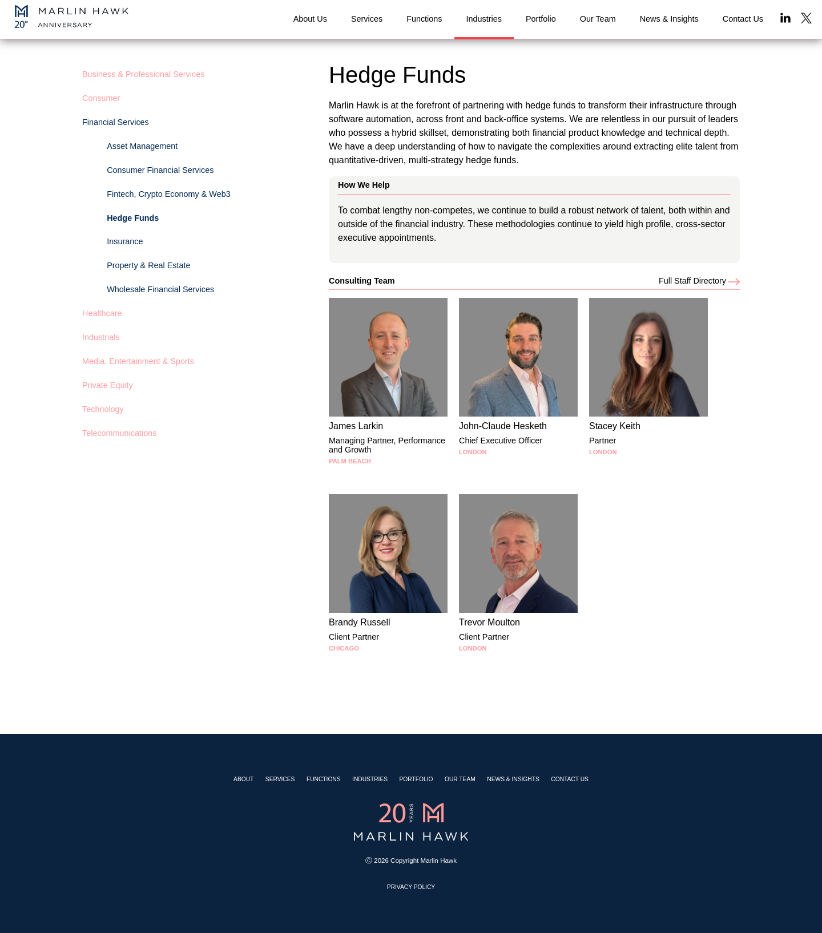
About (243, 779)
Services (280, 779)
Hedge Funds (133, 218)
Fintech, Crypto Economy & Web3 (169, 194)
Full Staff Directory (699, 280)
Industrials (101, 337)
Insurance (125, 241)
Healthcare (102, 313)
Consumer (101, 98)
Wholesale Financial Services (160, 289)
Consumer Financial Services (160, 170)
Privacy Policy (411, 887)
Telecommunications (119, 433)
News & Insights (513, 779)
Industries (370, 779)
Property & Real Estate (148, 265)
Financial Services (115, 122)
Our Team (460, 779)
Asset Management (142, 146)
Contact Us (570, 779)
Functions (324, 779)
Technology (103, 409)
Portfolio (416, 779)
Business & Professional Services (143, 74)
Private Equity (107, 385)
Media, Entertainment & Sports (138, 361)
